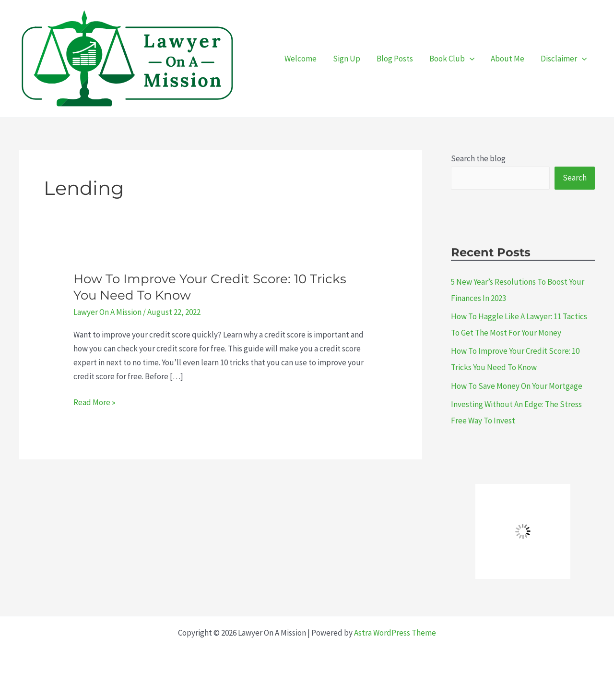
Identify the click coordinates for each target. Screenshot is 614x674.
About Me (507, 58)
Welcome (300, 58)
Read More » (94, 402)
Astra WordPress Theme (395, 632)
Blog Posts (395, 58)
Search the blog (478, 158)
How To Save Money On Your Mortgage (516, 386)
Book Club (451, 58)
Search (575, 177)
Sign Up (346, 58)
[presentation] (469, 58)
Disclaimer (564, 58)
